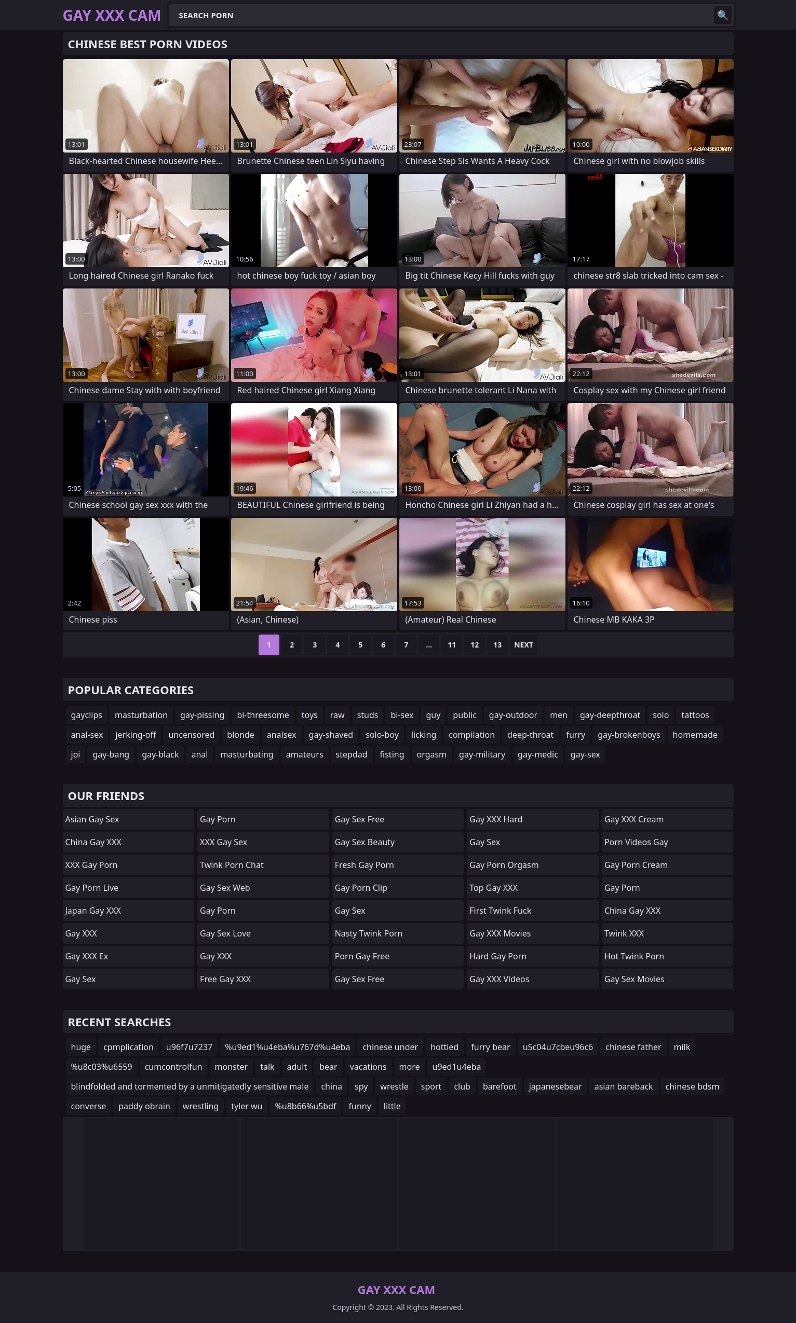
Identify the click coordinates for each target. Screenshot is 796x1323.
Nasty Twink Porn (369, 933)
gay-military (482, 754)
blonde (240, 734)
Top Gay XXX (493, 887)
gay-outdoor (513, 715)
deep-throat (530, 734)
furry (575, 734)
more (409, 1066)
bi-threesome (263, 715)
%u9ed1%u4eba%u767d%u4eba (287, 1047)
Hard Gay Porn (498, 956)
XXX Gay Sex (223, 842)
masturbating (246, 754)
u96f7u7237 (189, 1047)
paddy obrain (144, 1106)
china (331, 1086)
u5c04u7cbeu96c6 (558, 1047)
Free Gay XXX (225, 979)
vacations (368, 1066)
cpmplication (128, 1047)
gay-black (160, 754)
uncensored (191, 734)
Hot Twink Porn (634, 956)
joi (75, 754)
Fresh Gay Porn (364, 865)
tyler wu (246, 1106)
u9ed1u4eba (457, 1066)
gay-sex (585, 754)
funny (359, 1106)
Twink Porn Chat (232, 865)
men (559, 715)
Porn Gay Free (362, 956)
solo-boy (382, 734)
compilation (472, 734)
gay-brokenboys (629, 734)
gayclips (86, 715)
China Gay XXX (93, 842)
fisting (392, 754)
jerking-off (135, 734)
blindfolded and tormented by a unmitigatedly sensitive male (190, 1086)
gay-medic (538, 754)
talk (267, 1066)
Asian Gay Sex (92, 819)
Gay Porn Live (92, 887)
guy (433, 715)
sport (431, 1086)
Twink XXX (624, 933)
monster (231, 1066)
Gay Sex (80, 979)
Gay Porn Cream (636, 865)
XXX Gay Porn (91, 865)
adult (297, 1066)
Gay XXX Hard (495, 819)
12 (474, 645)
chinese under (390, 1047)
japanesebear (555, 1086)
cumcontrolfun (174, 1066)
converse (88, 1106)
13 (497, 645)
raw (337, 715)
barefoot (500, 1086)
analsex (281, 734)
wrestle (394, 1086)
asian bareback (624, 1086)
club (462, 1086)
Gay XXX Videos (499, 979)
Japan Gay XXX (93, 910)
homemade (695, 734)
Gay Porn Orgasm (503, 865)
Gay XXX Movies (500, 933)
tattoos (695, 715)
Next (523, 645)
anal (199, 754)
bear (328, 1066)
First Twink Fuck (500, 910)
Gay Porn (218, 819)
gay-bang (110, 754)
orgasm (432, 754)
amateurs (304, 754)
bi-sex (401, 715)
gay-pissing (202, 715)
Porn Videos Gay (636, 842)
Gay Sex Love (225, 933)
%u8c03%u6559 (101, 1066)
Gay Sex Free (360, 819)
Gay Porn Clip (361, 887)
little (392, 1106)
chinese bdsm (693, 1086)
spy (361, 1086)
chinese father (633, 1047)
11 (452, 645)
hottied (444, 1047)
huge (81, 1047)
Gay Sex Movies (634, 979)
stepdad (352, 754)
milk (682, 1047)
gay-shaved (331, 734)
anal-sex (87, 734)
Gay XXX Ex (87, 956)
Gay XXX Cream (634, 819)
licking (423, 734)
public (465, 715)
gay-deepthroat (610, 715)
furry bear (490, 1047)
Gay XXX (81, 933)
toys (310, 715)
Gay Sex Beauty (365, 842)
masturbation (141, 715)
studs (368, 715)
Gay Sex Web (225, 887)
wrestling (201, 1106)
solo (661, 715)
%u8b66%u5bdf (305, 1106)
